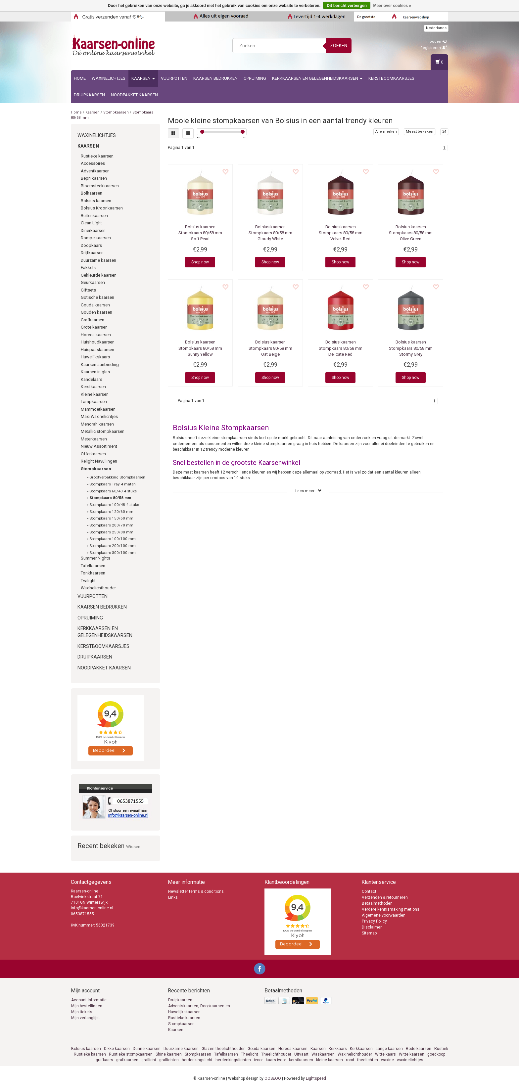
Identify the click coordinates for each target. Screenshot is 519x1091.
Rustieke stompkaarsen (131, 1054)
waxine (387, 1060)
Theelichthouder (276, 1054)
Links (173, 897)
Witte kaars (385, 1054)
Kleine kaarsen (95, 394)
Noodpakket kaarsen (134, 94)
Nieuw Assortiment (99, 446)
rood (350, 1060)
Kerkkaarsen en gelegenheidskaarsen (317, 78)
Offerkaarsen (93, 453)
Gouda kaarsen (95, 304)
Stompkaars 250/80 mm (111, 532)
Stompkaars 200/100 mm (112, 545)
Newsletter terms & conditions (196, 891)
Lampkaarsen (94, 401)
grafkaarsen (127, 1060)
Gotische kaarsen (97, 297)
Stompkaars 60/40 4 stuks (113, 491)
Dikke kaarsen (117, 1048)
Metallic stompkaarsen (102, 431)
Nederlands (436, 28)
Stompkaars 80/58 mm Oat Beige (270, 348)
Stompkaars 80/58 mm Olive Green (411, 232)
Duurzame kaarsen (98, 260)
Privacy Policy (374, 921)
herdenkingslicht (197, 1060)
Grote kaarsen (94, 327)
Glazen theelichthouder (223, 1048)
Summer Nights (95, 558)
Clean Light (91, 222)
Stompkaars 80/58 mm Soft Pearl (200, 232)
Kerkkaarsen (361, 1048)
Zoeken (338, 45)
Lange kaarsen (389, 1048)
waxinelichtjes (410, 1060)
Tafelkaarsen (93, 565)
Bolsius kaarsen (96, 200)
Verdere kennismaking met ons (390, 909)
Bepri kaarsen (94, 178)
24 (444, 131)
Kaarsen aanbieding (100, 364)
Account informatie (89, 1000)
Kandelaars (91, 379)
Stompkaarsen (116, 112)
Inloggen (435, 41)
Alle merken (386, 131)
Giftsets (88, 290)
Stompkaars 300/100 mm (112, 552)
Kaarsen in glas (95, 371)
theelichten (367, 1060)
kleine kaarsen (329, 1060)
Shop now (200, 262)
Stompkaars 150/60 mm (111, 518)
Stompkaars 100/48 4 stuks (114, 504)
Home (80, 78)
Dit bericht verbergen (347, 5)
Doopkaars (91, 245)
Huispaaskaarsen (97, 349)
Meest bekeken (419, 131)
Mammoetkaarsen (98, 409)
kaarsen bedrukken (215, 78)
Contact (369, 891)
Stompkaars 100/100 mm (112, 538)
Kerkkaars (338, 1048)
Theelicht (249, 1054)
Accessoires (93, 163)
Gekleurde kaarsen (99, 275)
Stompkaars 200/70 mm (111, 525)
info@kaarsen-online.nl (92, 908)
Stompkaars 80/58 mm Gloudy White (270, 232)
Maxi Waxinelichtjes (99, 416)
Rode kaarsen (418, 1048)
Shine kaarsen (169, 1054)
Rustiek (441, 1048)
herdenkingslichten (233, 1060)
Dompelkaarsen (96, 237)
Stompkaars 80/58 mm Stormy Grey (411, 348)
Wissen (133, 846)
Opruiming (255, 78)
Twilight (88, 580)
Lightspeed (316, 1078)
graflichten (169, 1060)
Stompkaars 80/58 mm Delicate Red (340, 348)
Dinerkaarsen (93, 230)
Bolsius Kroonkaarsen (102, 207)
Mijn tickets (81, 1012)
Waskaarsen (323, 1054)
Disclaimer (372, 927)
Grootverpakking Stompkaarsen (117, 477)
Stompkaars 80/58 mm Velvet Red (340, 232)
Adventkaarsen (95, 170)
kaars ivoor (276, 1060)
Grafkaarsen (92, 319)
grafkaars (104, 1060)
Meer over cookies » (392, 5)
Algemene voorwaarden (383, 915)
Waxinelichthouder (98, 587)
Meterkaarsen (94, 438)
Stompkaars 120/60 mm (111, 511)
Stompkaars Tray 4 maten (112, 484)
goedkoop (436, 1054)
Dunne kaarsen (147, 1048)
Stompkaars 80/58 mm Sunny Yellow (200, 348)
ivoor (258, 1060)
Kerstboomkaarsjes (391, 78)
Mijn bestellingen (86, 1006)
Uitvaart (301, 1054)
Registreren (433, 48)
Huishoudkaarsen (98, 342)
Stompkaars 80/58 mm (110, 497)
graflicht (148, 1060)
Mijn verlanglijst (85, 1018)
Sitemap (369, 933)
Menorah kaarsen (97, 424)
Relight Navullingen (99, 461)
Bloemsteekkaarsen (100, 185)
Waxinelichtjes (108, 78)
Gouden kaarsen (96, 312)
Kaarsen (143, 78)
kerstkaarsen (301, 1060)
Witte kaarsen (411, 1054)
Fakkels (88, 267)
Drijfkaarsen (92, 252)
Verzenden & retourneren (385, 897)
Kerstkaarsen (93, 386)
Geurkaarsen (93, 282)
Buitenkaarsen (94, 215)
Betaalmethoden (377, 903)
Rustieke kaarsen (184, 1018)
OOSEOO (272, 1078)
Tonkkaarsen (93, 572)
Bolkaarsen (91, 193)
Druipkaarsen (89, 94)
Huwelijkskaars (95, 356)
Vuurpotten (174, 78)
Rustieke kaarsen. (98, 156)
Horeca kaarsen (96, 334)
